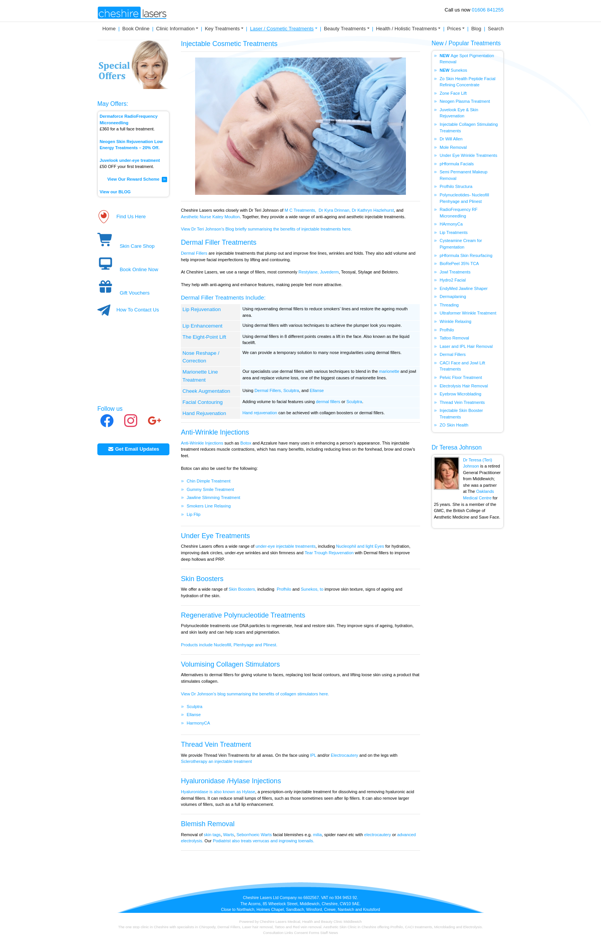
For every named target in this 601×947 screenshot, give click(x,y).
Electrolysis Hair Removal (464, 386)
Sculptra (291, 390)
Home (109, 28)
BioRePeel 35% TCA (459, 263)
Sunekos (459, 70)
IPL (313, 755)
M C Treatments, (301, 210)
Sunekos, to (312, 589)
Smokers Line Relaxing (209, 506)
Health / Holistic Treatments (406, 28)
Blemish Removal (208, 824)
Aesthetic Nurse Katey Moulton (210, 216)
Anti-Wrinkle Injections (215, 432)
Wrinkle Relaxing (455, 321)
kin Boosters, (244, 589)
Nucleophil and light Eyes (360, 546)
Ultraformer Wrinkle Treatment (468, 313)
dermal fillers (328, 401)
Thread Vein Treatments (462, 402)
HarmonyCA (198, 723)
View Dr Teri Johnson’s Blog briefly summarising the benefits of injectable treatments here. (267, 229)
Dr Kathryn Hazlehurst (373, 210)
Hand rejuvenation (259, 412)
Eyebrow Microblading (460, 394)
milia (317, 834)
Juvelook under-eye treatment (130, 160)
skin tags (212, 834)
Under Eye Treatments (215, 536)
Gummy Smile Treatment (210, 489)
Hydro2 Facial (453, 280)
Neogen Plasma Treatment (465, 101)
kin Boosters (204, 579)
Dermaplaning (453, 296)
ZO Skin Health (454, 425)
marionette (389, 371)
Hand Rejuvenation (204, 413)
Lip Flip (193, 514)
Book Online (135, 28)
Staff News (329, 933)
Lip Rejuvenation (201, 309)
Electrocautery (344, 755)
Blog (476, 28)
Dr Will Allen (451, 139)
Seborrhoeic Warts (254, 834)
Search (496, 28)
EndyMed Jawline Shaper (464, 288)
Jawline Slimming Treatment (213, 497)
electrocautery (377, 834)
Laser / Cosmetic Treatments (282, 28)
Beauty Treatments (345, 28)
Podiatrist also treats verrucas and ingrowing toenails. (263, 840)
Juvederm (329, 272)
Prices (454, 28)
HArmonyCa (451, 224)
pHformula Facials (457, 163)
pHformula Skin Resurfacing (466, 255)
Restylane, (309, 272)
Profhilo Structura (456, 186)
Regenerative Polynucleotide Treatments (243, 615)
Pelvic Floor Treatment (461, 377)
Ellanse (317, 390)
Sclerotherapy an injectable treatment (217, 761)
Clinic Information (175, 28)
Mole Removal (453, 147)
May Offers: (112, 103)
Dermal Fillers (194, 253)
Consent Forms (306, 933)
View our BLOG (115, 191)
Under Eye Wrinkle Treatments (468, 155)
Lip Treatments (454, 232)
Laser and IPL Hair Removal (466, 346)
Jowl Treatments (455, 272)
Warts (228, 834)
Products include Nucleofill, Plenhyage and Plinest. (230, 644)
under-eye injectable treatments (286, 546)
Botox (245, 443)
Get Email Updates (133, 449)
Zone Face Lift (453, 93)
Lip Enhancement (202, 326)
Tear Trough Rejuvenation (330, 552)
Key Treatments (222, 28)
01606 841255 (488, 10)
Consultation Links (278, 933)
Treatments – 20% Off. (138, 147)
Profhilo (284, 589)
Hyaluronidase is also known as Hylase (218, 791)
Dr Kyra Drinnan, (334, 210)
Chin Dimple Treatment (208, 481)
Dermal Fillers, (268, 390)
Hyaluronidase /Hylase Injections (231, 781)
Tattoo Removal (454, 338)
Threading (449, 305)
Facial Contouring (202, 402)
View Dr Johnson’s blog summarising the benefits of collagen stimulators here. (255, 694)
